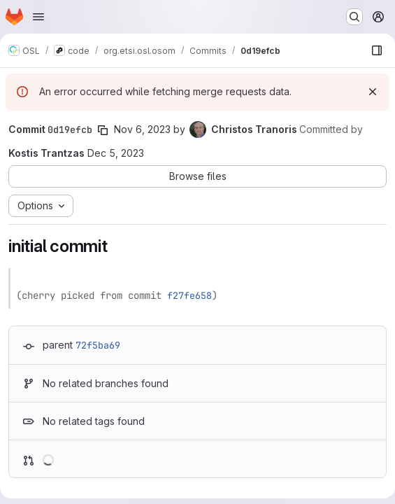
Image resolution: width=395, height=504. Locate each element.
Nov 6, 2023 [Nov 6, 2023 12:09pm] (142, 129)
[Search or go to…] (354, 16)
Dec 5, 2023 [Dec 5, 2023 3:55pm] (115, 153)
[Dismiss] (372, 91)
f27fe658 (189, 295)
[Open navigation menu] (38, 17)
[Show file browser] (377, 50)
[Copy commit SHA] (102, 130)
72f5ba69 (98, 345)
